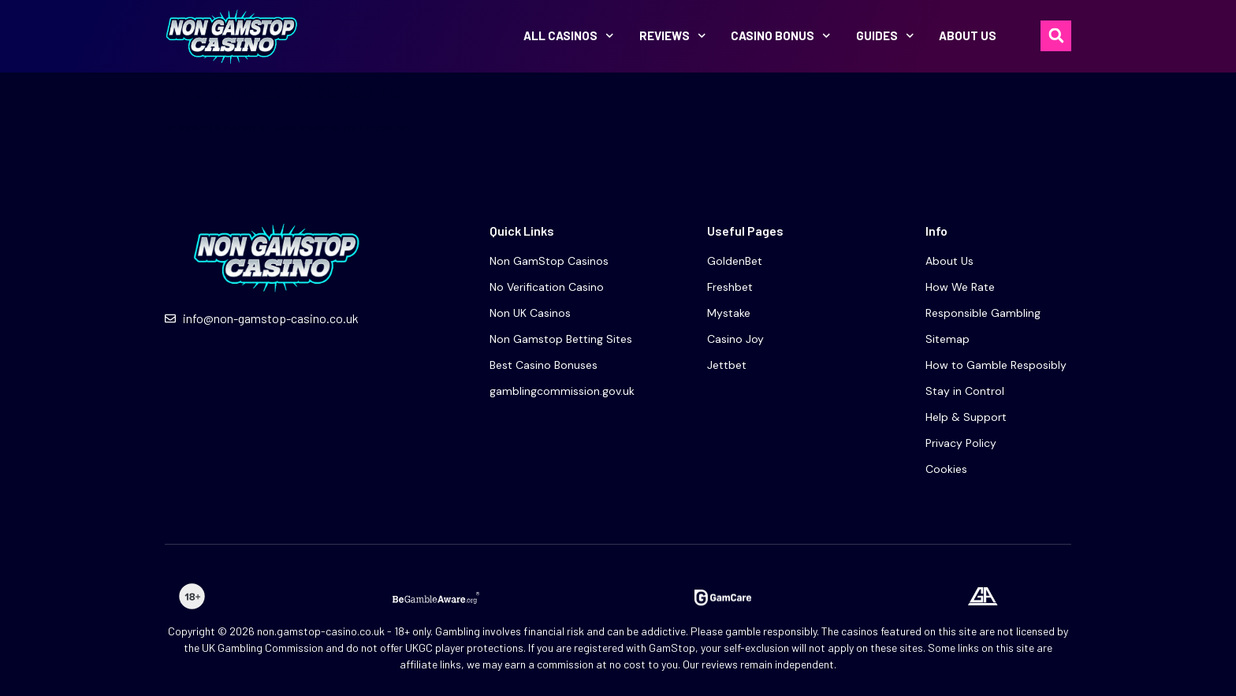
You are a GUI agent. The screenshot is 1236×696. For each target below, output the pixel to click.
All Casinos (568, 36)
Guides (885, 36)
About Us (967, 35)
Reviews (672, 36)
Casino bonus (781, 36)
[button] (1056, 35)
